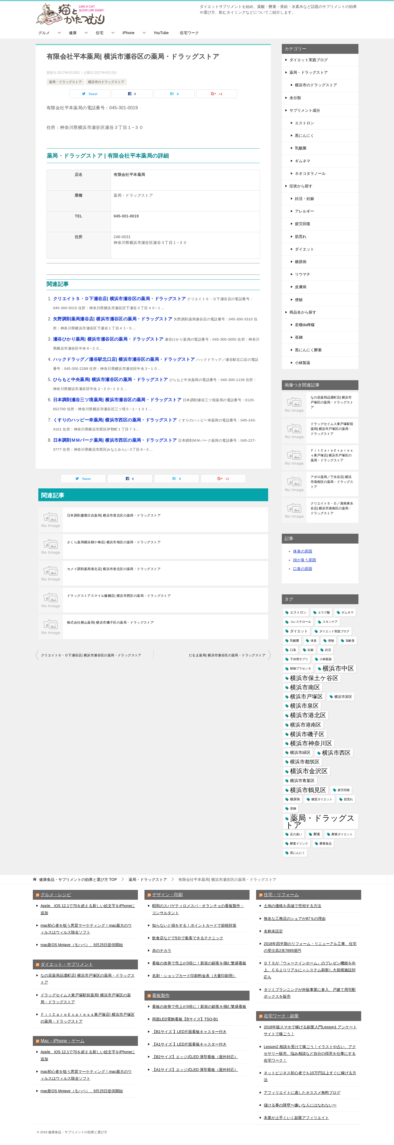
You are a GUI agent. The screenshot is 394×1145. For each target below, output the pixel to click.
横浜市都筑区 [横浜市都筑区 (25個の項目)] (305, 762)
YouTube (161, 33)
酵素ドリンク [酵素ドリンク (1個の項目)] (299, 843)
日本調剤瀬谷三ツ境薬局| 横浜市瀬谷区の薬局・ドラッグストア (118, 399)
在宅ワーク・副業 (281, 1016)
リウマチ (302, 274)
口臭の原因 (302, 568)
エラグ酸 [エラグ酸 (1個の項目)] (324, 612)
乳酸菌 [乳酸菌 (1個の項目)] (294, 640)
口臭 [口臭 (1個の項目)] (293, 649)
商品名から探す (302, 312)
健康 (73, 33)
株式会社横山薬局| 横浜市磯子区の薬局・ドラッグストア (110, 622)
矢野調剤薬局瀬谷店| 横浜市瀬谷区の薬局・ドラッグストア (113, 319)
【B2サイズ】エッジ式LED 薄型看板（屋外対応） (195, 1057)
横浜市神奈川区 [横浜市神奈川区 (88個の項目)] (311, 743)
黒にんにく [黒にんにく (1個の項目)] (297, 852)
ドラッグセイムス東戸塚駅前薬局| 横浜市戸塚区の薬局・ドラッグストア (332, 429)
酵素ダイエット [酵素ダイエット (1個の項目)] (342, 834)
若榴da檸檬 (305, 325)
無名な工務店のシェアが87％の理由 (295, 918)
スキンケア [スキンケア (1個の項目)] (330, 621)
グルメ (44, 33)
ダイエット (304, 249)
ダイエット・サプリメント (66, 964)
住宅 (99, 33)
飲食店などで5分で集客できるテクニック (187, 938)
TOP (78, 879)
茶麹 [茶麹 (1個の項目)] (293, 808)
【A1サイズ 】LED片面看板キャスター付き (189, 1044)
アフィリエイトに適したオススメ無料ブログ (302, 1092)
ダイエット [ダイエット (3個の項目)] (299, 631)
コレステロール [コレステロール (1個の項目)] (300, 621)
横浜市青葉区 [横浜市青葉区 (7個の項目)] (302, 780)
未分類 (295, 98)
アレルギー (304, 211)
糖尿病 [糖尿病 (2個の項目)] (295, 799)
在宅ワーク (189, 33)
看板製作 (161, 995)
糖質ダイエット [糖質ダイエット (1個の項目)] (321, 799)
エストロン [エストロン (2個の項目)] (298, 612)
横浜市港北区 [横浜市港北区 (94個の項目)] (308, 715)
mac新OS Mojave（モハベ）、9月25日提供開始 (81, 945)
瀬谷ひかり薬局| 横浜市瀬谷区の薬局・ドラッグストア (109, 339)
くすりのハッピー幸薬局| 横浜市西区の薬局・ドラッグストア (115, 420)
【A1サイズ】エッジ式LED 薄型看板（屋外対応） (195, 1069)
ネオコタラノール (310, 173)
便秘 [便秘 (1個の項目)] (331, 640)
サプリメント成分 (304, 110)
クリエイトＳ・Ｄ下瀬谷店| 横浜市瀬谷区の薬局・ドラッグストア (120, 298)
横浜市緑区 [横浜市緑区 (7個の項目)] (300, 752)
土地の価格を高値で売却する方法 (292, 906)
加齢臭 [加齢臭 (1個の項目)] (350, 640)
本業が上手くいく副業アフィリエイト (296, 1118)
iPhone (129, 33)
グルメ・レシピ (55, 894)
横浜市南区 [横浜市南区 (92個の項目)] (305, 687)
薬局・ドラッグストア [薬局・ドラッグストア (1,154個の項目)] (320, 821)
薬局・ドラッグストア (65, 82)
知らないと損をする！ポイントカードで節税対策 (194, 925)
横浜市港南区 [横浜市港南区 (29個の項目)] (305, 725)
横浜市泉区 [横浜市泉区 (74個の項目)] (304, 706)
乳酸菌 (300, 148)
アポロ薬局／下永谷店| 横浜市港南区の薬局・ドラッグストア (332, 482)
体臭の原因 (302, 551)
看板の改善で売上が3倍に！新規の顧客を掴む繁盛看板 (199, 963)
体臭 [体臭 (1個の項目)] (314, 640)
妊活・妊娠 (304, 198)
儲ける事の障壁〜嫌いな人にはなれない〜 (300, 1105)
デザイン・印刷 (167, 894)
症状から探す (300, 186)
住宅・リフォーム (281, 894)
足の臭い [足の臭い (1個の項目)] (296, 834)
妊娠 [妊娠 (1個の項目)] (311, 649)
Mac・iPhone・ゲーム (62, 1040)
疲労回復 (302, 224)
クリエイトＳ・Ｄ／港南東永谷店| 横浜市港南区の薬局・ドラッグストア (332, 508)
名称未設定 (273, 931)
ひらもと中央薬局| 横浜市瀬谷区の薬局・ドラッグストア (111, 379)
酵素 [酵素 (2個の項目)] (317, 834)
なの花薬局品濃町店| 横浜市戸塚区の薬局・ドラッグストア (332, 402)
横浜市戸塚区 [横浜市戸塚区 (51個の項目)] (306, 697)
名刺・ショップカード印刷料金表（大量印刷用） (194, 975)
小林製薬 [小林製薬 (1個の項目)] (326, 659)
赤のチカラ (161, 950)
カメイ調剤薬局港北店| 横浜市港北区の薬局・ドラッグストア (114, 569)
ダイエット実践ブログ (308, 60)
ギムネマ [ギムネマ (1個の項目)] (347, 612)
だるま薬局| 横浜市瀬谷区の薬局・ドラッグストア (227, 655)
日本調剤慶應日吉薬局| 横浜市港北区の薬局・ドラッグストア (114, 515)
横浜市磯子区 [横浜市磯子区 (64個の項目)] (307, 734)
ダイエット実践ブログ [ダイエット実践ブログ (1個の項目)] (334, 631)
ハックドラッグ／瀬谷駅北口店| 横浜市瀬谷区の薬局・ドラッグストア (124, 359)
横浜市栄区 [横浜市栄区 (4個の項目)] (343, 697)
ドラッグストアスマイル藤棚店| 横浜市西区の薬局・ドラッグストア (119, 596)
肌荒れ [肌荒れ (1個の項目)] (348, 799)
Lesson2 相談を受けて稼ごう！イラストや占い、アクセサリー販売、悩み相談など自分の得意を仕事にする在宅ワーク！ (310, 1053)
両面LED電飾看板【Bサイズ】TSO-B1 (185, 1019)
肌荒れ (300, 236)
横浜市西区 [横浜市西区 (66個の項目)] (336, 752)
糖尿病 (300, 261)
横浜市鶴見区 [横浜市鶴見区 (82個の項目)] (308, 790)
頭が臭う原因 (304, 560)
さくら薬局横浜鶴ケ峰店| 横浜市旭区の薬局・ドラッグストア (114, 542)
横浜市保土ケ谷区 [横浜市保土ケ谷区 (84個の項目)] (314, 678)
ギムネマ (302, 161)
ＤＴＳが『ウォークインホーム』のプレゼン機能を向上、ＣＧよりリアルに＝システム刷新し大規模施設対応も (310, 970)
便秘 (299, 299)
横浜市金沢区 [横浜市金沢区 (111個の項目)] (309, 771)
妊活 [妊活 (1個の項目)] (328, 649)
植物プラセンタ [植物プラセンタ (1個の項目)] (300, 668)
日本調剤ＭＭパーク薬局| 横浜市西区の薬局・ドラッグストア (115, 440)
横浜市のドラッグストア (106, 82)
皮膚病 (300, 287)
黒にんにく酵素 (308, 350)
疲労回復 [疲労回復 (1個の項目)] (344, 790)
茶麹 (299, 337)
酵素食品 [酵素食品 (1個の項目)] (326, 843)
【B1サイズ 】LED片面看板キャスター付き (189, 1031)
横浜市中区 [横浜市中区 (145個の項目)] (338, 668)
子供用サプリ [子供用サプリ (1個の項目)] (299, 659)
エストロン (304, 123)
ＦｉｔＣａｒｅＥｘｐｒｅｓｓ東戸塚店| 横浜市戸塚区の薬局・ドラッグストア (332, 455)
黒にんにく (304, 135)
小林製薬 (302, 363)
